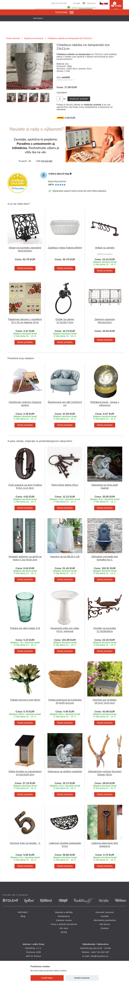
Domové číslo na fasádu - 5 (25, 843)
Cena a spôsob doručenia (64, 924)
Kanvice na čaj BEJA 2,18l (64, 556)
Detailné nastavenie (82, 978)
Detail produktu (25, 268)
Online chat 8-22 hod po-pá (84, 8)
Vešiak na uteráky (105, 247)
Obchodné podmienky (105, 920)
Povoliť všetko (47, 978)
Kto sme (64, 928)
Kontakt (76, 3)
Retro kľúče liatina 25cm (64, 485)
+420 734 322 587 (59, 3)
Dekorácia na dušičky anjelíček (65, 771)
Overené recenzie (105, 912)
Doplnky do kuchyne (33, 38)
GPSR (64, 932)
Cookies (105, 928)
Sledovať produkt (79, 99)
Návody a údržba (64, 912)
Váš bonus (91, 3)
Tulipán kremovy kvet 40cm (25, 699)
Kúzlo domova (13, 38)
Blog (23, 916)
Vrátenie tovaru (64, 920)
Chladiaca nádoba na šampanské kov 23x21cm (70, 38)
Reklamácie (64, 916)
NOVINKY (23, 912)
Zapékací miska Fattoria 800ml (65, 247)
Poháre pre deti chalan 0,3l (25, 628)
